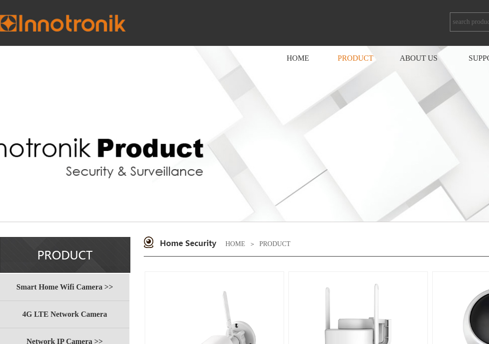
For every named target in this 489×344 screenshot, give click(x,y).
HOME (235, 243)
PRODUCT (274, 243)
